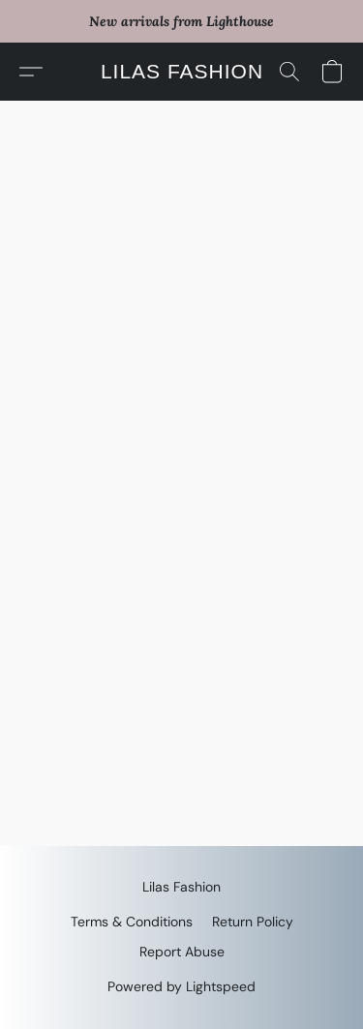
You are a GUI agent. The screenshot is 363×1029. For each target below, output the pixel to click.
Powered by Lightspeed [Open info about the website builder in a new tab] (181, 986)
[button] (181, 72)
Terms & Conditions (132, 921)
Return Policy (252, 921)
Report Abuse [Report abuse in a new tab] (182, 951)
